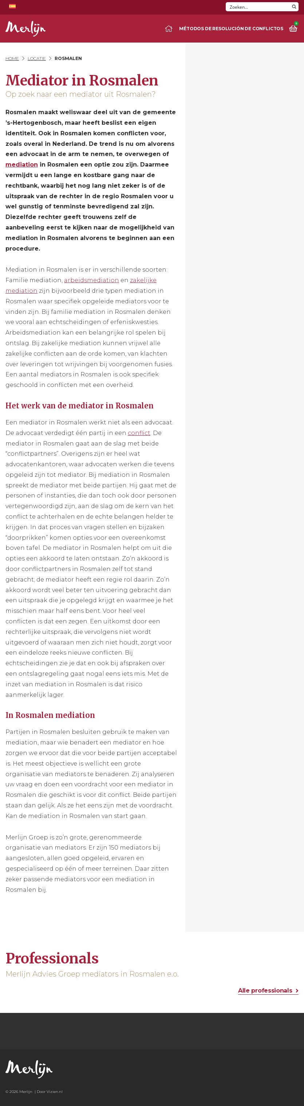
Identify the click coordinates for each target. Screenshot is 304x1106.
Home (12, 58)
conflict (139, 433)
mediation (21, 164)
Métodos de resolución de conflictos (231, 28)
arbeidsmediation (91, 280)
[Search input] (258, 7)
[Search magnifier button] (294, 6)
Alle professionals (265, 990)
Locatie (37, 58)
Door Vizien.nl (50, 1091)
